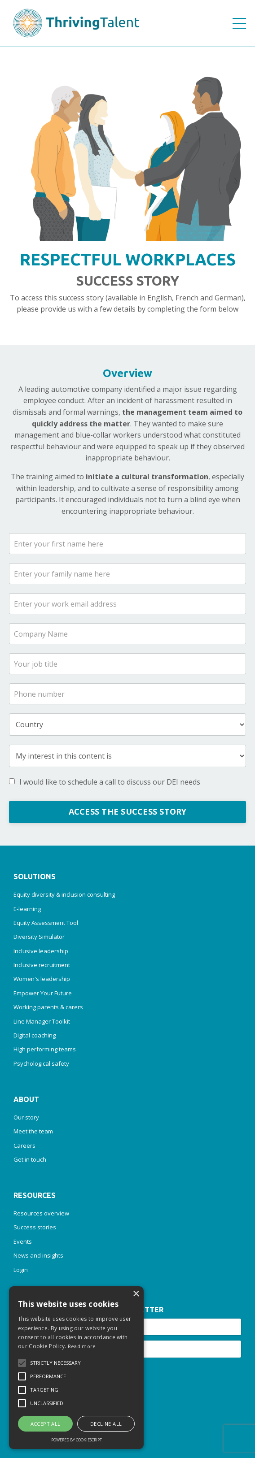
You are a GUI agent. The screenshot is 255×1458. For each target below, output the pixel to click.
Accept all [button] (46, 1423)
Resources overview (41, 1213)
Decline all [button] (106, 1423)
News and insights (38, 1255)
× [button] (135, 1294)
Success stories (34, 1227)
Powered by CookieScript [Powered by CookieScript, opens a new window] (76, 1440)
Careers (24, 1145)
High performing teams (44, 1049)
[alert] (76, 1367)
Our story (26, 1117)
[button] (22, 1363)
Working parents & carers (48, 1007)
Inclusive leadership (40, 951)
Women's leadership (41, 979)
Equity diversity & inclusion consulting (64, 894)
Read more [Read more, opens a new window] (82, 1346)
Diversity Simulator (39, 937)
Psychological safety (41, 1063)
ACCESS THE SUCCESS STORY (128, 811)
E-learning (27, 909)
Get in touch (29, 1159)
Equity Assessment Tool (45, 923)
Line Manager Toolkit (41, 1021)
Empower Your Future (42, 993)
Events (22, 1241)
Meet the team (33, 1131)
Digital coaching (34, 1035)
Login (20, 1270)
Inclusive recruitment (41, 965)
